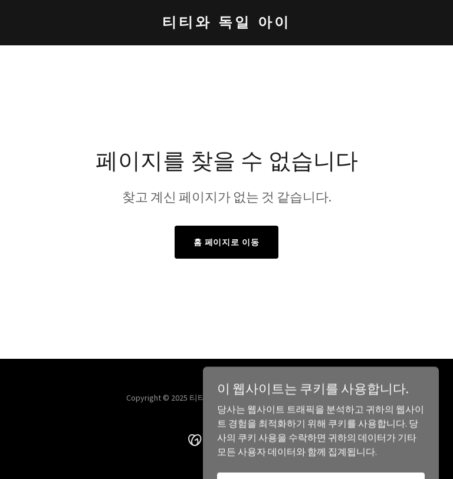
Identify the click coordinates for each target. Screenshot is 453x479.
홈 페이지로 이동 (226, 242)
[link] (226, 23)
